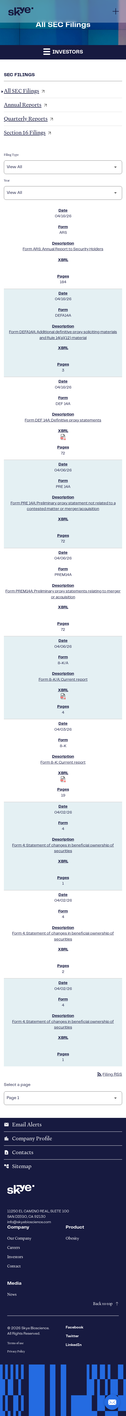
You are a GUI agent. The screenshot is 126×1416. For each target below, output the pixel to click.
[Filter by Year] (63, 193)
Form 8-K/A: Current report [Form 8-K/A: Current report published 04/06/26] (63, 679)
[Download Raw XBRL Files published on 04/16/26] (63, 437)
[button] (112, 1402)
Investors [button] (63, 51)
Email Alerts (23, 1124)
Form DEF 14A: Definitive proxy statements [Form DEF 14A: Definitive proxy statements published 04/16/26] (63, 420)
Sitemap (17, 1166)
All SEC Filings (21, 91)
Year (7, 180)
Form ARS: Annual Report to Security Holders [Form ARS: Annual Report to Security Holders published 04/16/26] (63, 249)
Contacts (18, 1152)
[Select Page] (63, 1098)
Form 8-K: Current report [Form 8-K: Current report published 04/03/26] (63, 762)
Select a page (17, 1085)
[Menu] (116, 11)
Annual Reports (22, 105)
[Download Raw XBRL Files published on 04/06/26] (63, 696)
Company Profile (28, 1138)
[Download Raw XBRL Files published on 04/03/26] (63, 779)
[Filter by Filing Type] (63, 167)
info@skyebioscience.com (29, 1222)
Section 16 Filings (25, 132)
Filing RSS (109, 1074)
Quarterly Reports (26, 119)
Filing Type (11, 155)
